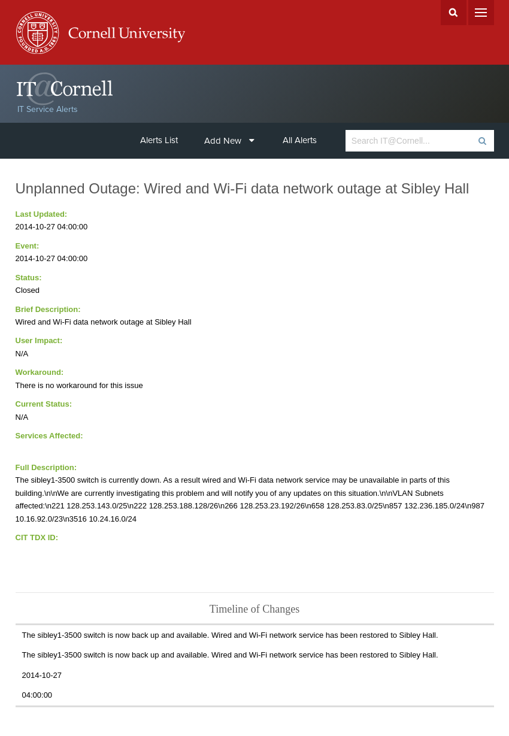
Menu (481, 12)
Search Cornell (453, 12)
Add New (229, 140)
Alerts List (159, 140)
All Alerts (300, 140)
